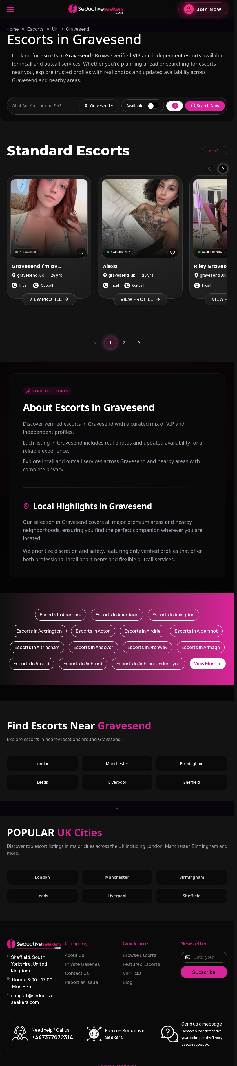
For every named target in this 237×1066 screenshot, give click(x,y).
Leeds (42, 782)
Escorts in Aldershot (196, 631)
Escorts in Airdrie (143, 631)
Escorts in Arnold (31, 664)
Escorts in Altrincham (37, 647)
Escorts (35, 29)
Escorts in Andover (93, 647)
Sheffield (191, 782)
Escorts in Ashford (82, 664)
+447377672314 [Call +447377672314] (52, 1037)
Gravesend (77, 29)
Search (205, 106)
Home (13, 29)
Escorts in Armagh (200, 647)
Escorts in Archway (147, 647)
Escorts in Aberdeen (117, 615)
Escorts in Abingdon (173, 615)
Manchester (117, 763)
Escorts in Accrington (39, 631)
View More (207, 663)
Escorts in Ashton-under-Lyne (148, 664)
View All (214, 150)
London (42, 763)
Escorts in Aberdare (60, 615)
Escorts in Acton (93, 631)
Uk (54, 29)
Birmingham (191, 763)
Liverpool (117, 782)
